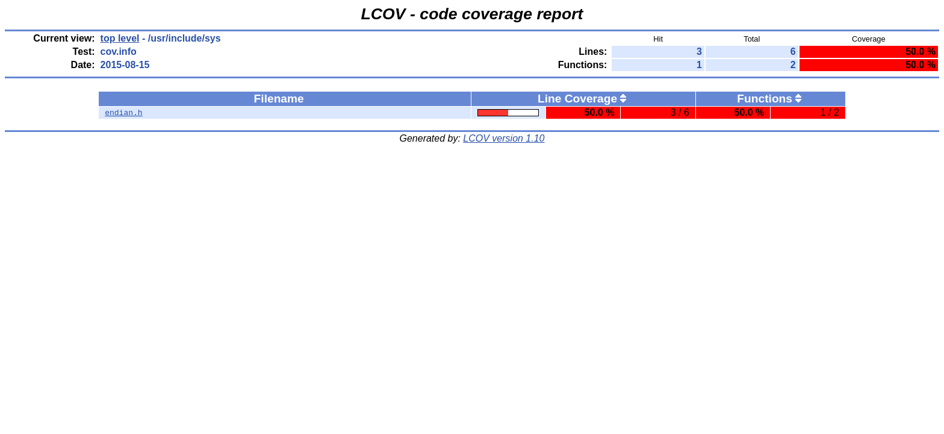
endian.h (123, 112)
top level (120, 38)
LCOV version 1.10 (503, 138)
